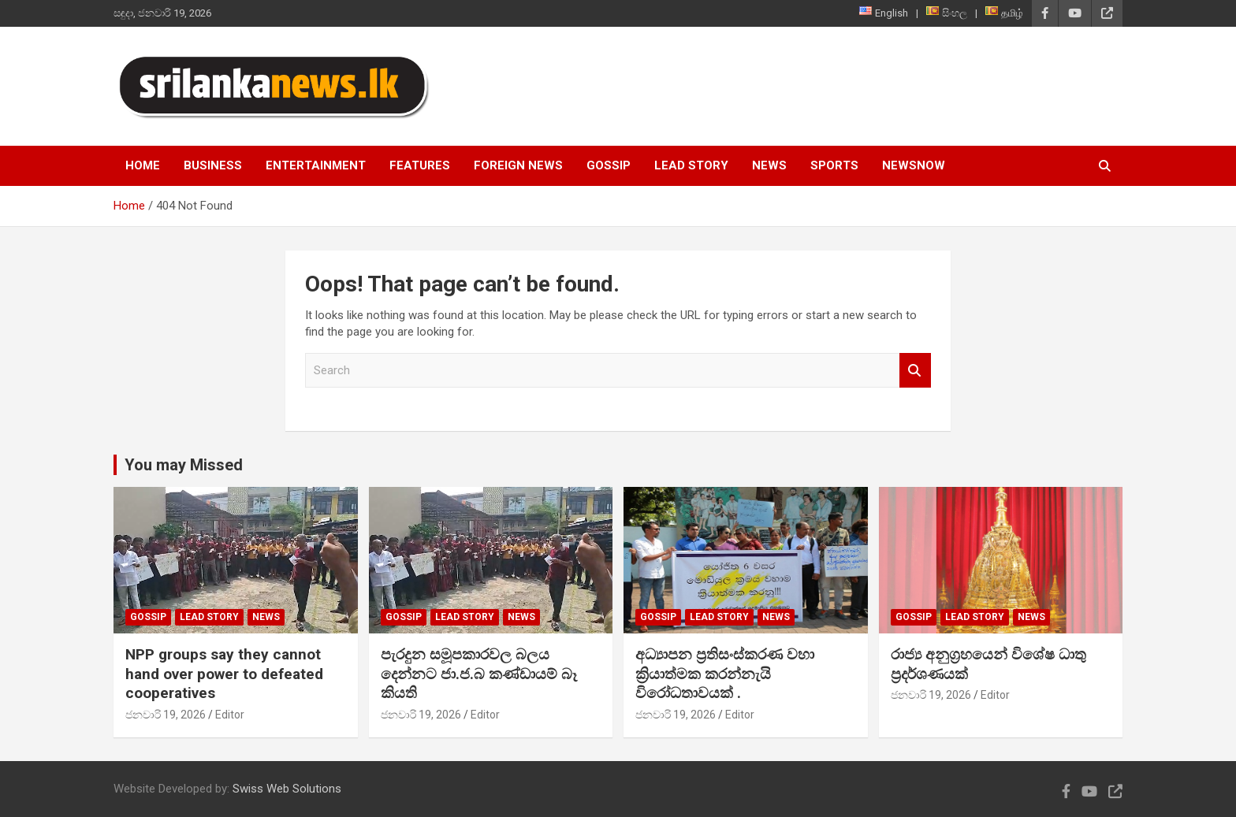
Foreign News (518, 165)
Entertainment (316, 165)
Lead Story (691, 165)
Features (419, 165)
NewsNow (913, 165)
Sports (834, 165)
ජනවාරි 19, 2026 (165, 714)
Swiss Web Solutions (287, 789)
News (769, 165)
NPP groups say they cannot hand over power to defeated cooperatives (224, 673)
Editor (229, 714)
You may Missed (184, 464)
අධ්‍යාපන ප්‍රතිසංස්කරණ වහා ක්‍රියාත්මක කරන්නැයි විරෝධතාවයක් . (724, 673)
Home (142, 165)
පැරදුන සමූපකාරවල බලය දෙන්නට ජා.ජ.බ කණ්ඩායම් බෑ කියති (479, 673)
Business (213, 165)
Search (915, 370)
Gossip (608, 165)
